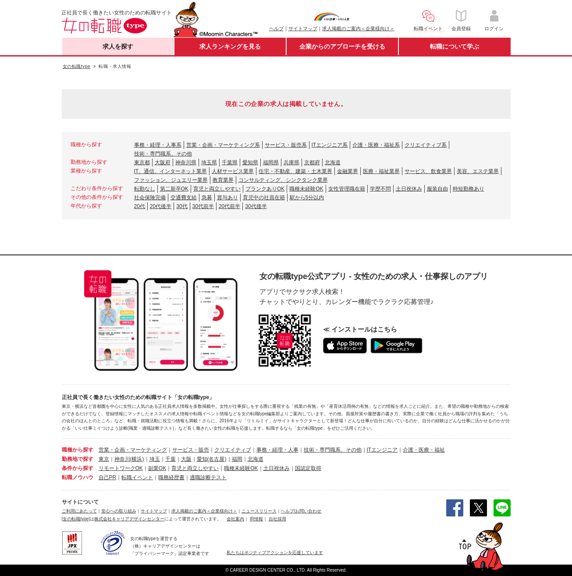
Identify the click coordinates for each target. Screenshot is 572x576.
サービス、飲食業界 (428, 171)
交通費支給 (184, 197)
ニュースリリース (259, 511)
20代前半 (229, 206)
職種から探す (77, 449)
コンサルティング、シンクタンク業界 (283, 180)
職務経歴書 (171, 477)
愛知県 (250, 162)
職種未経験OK (306, 189)
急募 (207, 197)
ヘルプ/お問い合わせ (301, 511)
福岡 (237, 459)
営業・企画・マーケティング (133, 449)
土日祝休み (409, 189)
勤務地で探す (77, 459)
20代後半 (160, 206)
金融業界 (347, 171)
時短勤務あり (468, 189)
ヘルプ (276, 28)
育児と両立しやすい (217, 189)
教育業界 (223, 180)
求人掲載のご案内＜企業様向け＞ (358, 28)
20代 (139, 206)
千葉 (170, 459)
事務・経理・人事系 (157, 145)
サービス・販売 (190, 449)
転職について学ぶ (454, 46)
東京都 (142, 162)
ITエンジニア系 (330, 145)
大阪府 (163, 162)
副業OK (157, 468)
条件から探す (77, 468)
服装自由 (437, 189)
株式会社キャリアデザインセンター (129, 518)
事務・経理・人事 (277, 449)
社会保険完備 (150, 197)
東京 (104, 459)
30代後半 (255, 206)
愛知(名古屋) (212, 459)
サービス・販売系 (286, 145)
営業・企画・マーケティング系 (223, 145)
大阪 (186, 459)
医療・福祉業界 (381, 171)
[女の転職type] (76, 518)
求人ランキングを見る (230, 46)
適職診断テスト (208, 477)
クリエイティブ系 (426, 145)
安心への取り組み (118, 511)
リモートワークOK (121, 468)
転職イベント (137, 477)
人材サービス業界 (233, 171)
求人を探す (118, 46)
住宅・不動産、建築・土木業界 (295, 171)
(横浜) (137, 459)
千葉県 (230, 162)
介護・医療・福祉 (424, 449)
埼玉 (154, 459)
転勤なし (144, 189)
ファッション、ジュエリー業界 (171, 180)
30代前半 (203, 206)
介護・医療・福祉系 (376, 145)
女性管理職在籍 (346, 189)
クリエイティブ (232, 449)
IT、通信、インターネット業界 (170, 171)
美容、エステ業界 (478, 171)
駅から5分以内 (307, 197)
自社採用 (277, 518)
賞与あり (227, 197)
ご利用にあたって (79, 511)
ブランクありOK (264, 189)
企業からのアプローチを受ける (342, 46)
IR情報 (256, 518)
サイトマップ (302, 28)
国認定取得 (308, 468)
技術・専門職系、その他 (163, 154)
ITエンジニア (382, 449)
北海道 (333, 162)
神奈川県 (185, 162)
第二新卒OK (174, 189)
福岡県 (271, 162)
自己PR (108, 477)
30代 (181, 206)
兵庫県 (291, 162)
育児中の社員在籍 (264, 197)
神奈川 (122, 459)
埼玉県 (209, 162)
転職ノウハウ (77, 477)
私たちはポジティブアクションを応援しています (275, 552)
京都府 (312, 162)
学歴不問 (380, 189)
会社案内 (235, 518)
